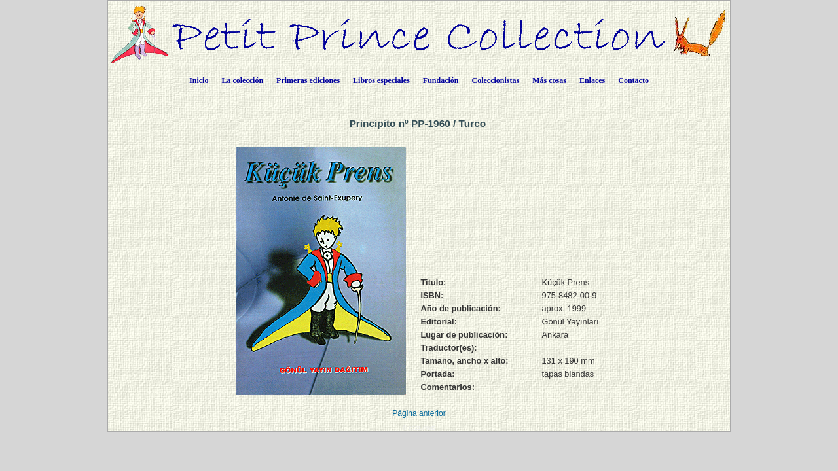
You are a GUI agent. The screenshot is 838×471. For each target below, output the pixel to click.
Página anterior (418, 413)
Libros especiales (381, 80)
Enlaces (592, 80)
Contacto (633, 80)
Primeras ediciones (308, 80)
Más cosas (549, 80)
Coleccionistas (496, 80)
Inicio (198, 80)
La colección (242, 80)
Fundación (441, 80)
